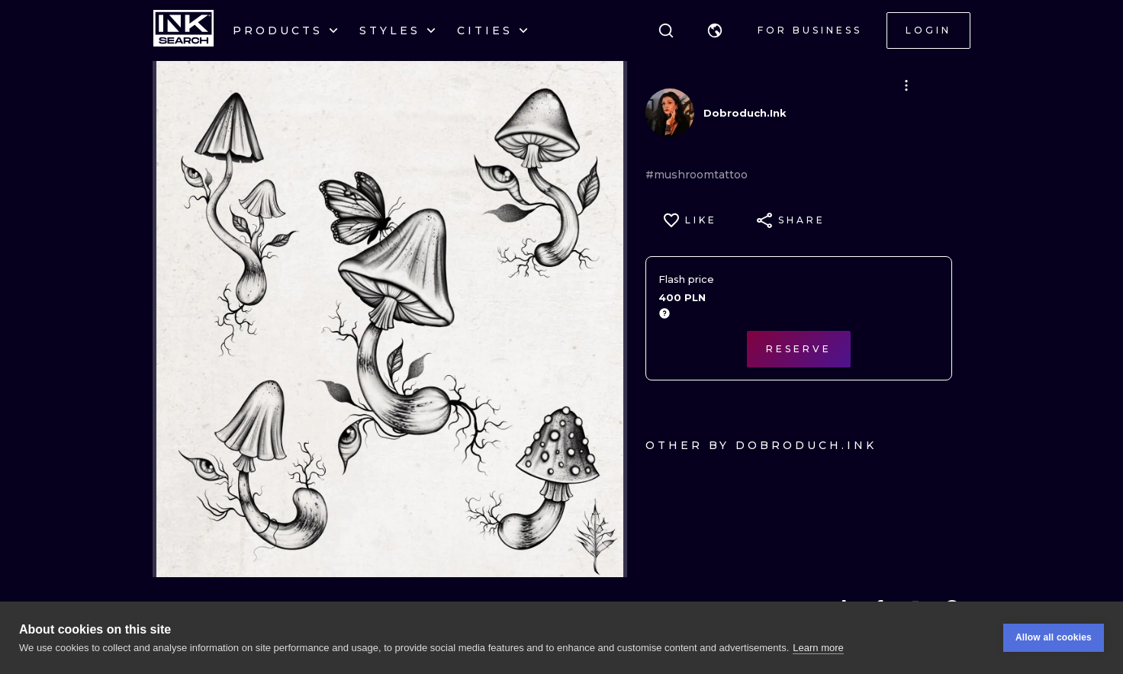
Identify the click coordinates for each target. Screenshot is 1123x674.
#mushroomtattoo (696, 174)
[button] (715, 30)
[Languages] (715, 30)
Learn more (818, 647)
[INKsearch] (183, 30)
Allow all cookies (1053, 637)
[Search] (666, 30)
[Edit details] (906, 85)
